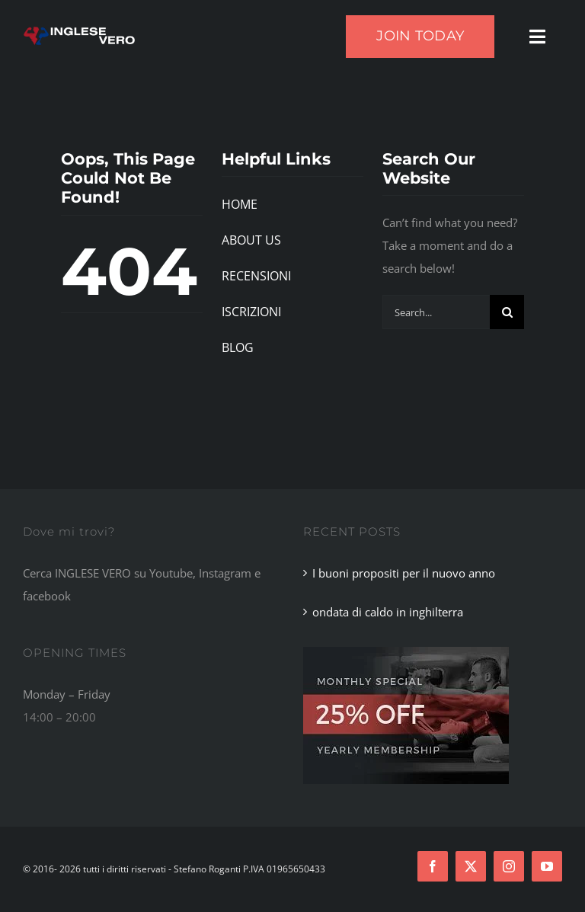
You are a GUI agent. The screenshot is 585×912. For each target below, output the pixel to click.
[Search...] (436, 312)
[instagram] (509, 866)
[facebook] (432, 866)
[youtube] (547, 866)
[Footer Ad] (406, 652)
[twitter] (471, 866)
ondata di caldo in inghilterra (387, 611)
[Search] (507, 312)
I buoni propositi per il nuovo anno (403, 573)
